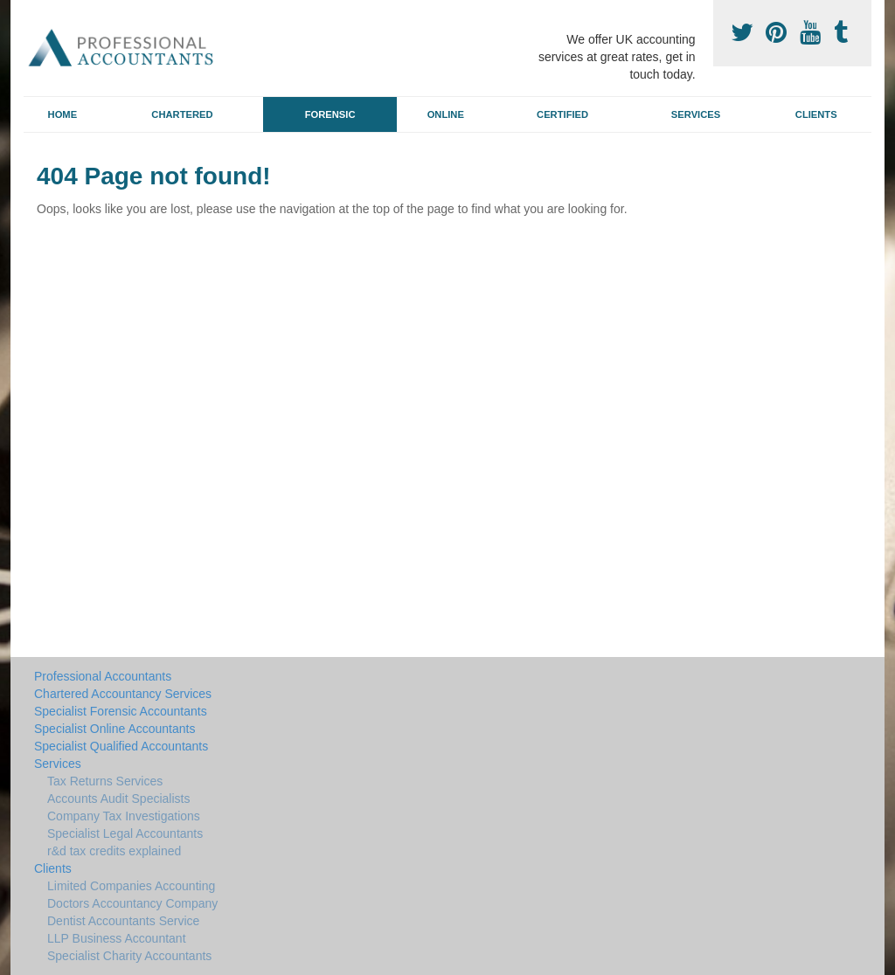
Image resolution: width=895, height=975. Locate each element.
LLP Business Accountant (116, 938)
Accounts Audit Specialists (118, 799)
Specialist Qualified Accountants (121, 746)
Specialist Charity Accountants (129, 956)
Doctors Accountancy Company (132, 903)
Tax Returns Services (105, 781)
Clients (816, 114)
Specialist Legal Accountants (125, 833)
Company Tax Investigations (123, 816)
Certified (562, 114)
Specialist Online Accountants (114, 729)
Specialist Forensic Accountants (120, 711)
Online (445, 114)
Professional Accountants (102, 676)
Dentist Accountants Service (123, 921)
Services (695, 114)
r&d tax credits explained (114, 851)
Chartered (181, 114)
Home (63, 114)
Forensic (330, 114)
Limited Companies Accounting (131, 886)
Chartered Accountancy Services (123, 694)
